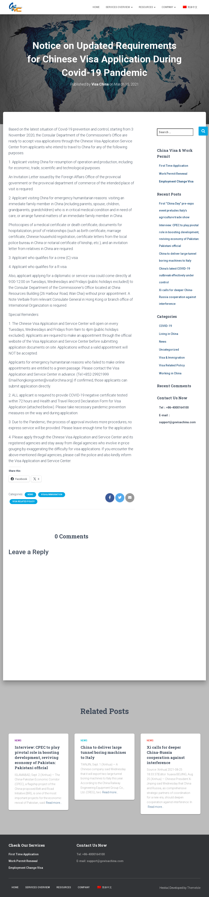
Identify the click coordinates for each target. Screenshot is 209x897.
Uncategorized (169, 349)
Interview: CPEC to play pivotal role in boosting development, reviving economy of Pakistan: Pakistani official (37, 757)
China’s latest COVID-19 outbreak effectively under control (176, 275)
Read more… (54, 802)
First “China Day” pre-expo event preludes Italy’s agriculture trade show (176, 210)
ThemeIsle (193, 887)
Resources (147, 7)
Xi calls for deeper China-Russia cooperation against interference (177, 296)
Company (169, 7)
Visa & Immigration (51, 494)
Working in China (170, 373)
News (30, 494)
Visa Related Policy (23, 501)
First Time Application (173, 165)
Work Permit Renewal (173, 173)
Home (96, 7)
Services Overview (119, 7)
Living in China (168, 333)
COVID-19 (165, 326)
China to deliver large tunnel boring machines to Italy (103, 752)
